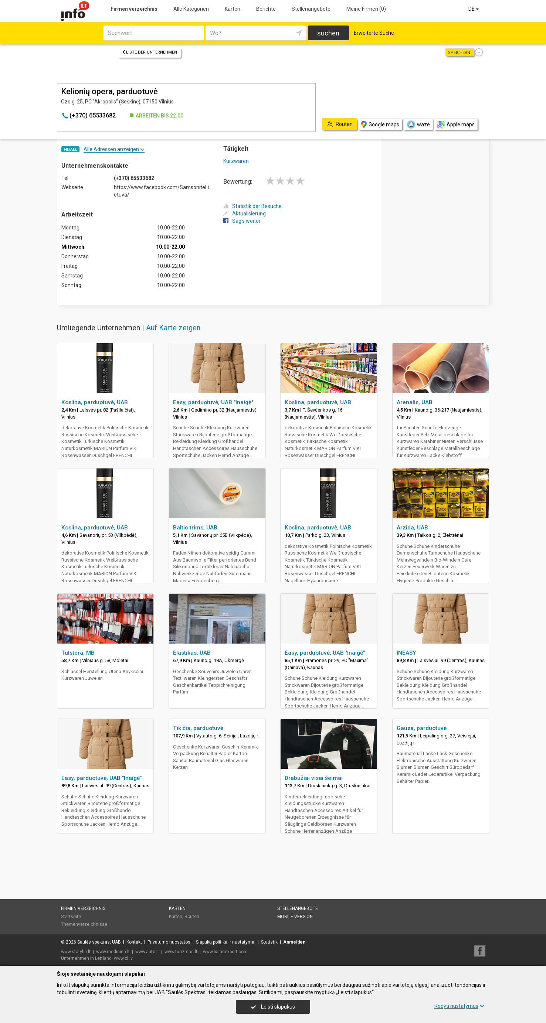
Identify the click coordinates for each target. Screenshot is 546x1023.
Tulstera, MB (78, 652)
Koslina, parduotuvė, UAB (94, 402)
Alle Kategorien (191, 9)
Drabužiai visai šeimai (314, 778)
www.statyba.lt (76, 951)
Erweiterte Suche (374, 33)
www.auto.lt (147, 951)
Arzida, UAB (412, 527)
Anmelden (294, 942)
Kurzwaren (236, 161)
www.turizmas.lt (181, 951)
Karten (232, 9)
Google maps (380, 125)
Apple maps (456, 125)
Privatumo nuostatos (168, 942)
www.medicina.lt (113, 951)
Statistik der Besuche (252, 206)
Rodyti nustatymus (459, 1006)
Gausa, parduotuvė (422, 728)
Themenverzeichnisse (84, 924)
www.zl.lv (123, 958)
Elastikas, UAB (192, 652)
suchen (328, 33)
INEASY (406, 652)
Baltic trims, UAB (195, 527)
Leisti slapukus (273, 1007)
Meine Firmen (366, 9)
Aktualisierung (244, 213)
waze (418, 124)
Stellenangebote (311, 9)
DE (474, 9)
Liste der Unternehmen (149, 52)
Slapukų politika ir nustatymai (225, 942)
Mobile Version (295, 916)
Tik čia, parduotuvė (198, 728)
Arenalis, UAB (415, 402)
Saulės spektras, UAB (99, 942)
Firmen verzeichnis (134, 9)
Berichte (266, 9)
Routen (191, 916)
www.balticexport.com (225, 951)
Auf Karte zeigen (173, 327)
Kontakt (134, 942)
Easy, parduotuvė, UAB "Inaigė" (213, 402)
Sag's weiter (242, 221)
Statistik (269, 942)
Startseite (71, 916)
